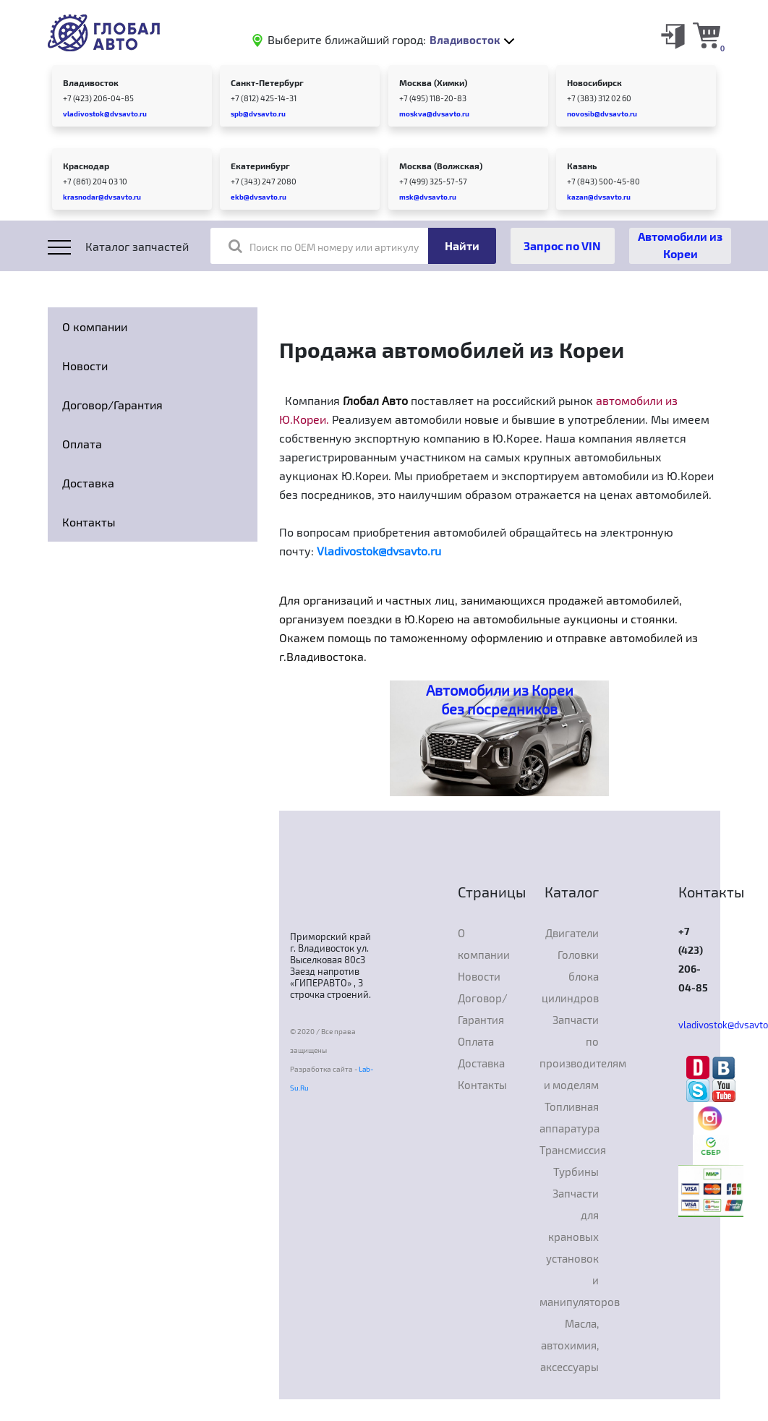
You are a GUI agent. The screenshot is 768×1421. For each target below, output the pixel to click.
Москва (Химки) (433, 82)
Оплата (82, 444)
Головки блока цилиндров (570, 976)
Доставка (88, 483)
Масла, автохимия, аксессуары (569, 1345)
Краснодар (86, 166)
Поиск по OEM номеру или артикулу (324, 246)
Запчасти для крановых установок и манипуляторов (569, 1247)
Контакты (89, 522)
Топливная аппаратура (569, 1117)
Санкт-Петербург (267, 82)
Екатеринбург (260, 166)
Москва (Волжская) (440, 166)
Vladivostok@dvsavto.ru (379, 551)
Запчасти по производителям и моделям (569, 1052)
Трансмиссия (569, 1149)
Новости (85, 365)
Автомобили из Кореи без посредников (499, 699)
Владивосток (91, 82)
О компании (94, 326)
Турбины (576, 1171)
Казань (582, 166)
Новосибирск (594, 82)
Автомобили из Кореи (680, 244)
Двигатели (572, 932)
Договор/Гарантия (112, 404)
